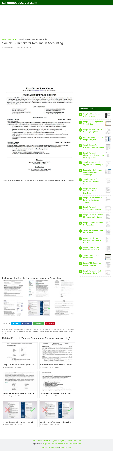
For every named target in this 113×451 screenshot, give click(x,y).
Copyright (53, 441)
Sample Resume (63, 444)
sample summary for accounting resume (40, 331)
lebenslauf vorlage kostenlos (50, 447)
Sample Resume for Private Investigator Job (55, 393)
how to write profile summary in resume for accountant (22, 329)
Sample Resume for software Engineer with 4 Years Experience (62, 422)
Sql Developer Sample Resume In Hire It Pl (18, 422)
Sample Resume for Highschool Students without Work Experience (93, 155)
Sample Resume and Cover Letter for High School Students (92, 200)
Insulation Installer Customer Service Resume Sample (58, 365)
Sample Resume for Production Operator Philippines (21, 365)
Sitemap (69, 441)
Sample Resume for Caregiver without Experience (90, 191)
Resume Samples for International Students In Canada (92, 240)
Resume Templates (75, 444)
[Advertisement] (56, 22)
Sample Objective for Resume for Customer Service (91, 181)
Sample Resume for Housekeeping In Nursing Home (21, 393)
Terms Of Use (77, 441)
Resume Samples (8, 47)
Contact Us (46, 441)
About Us (39, 441)
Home (34, 441)
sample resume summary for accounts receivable (54, 329)
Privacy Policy (62, 441)
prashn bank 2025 (65, 447)
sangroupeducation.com (19, 3)
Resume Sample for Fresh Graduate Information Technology (92, 172)
